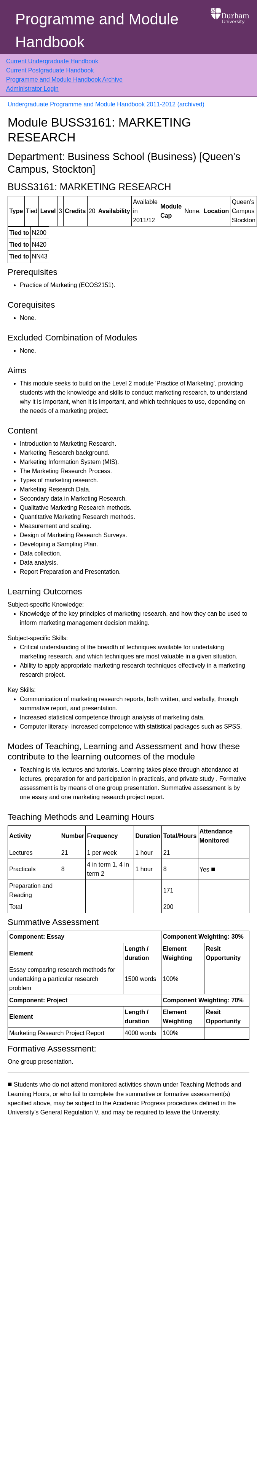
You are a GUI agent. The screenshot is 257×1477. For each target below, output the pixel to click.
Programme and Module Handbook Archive (64, 79)
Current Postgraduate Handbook (50, 70)
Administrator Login (32, 88)
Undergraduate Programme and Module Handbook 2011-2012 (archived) (106, 104)
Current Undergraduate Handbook (52, 61)
